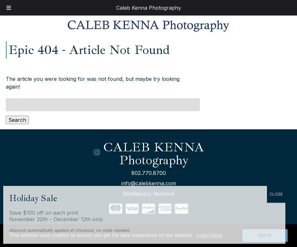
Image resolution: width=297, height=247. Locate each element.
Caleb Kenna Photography (148, 8)
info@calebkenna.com (148, 183)
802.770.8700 (148, 173)
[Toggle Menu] (8, 8)
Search (17, 120)
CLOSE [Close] (276, 194)
